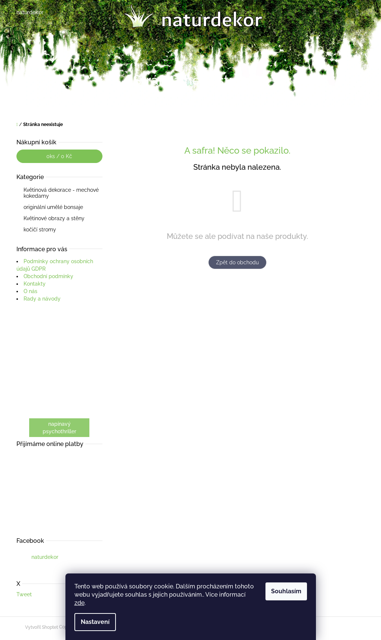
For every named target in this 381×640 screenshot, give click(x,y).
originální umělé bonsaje (54, 207)
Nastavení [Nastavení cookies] (95, 621)
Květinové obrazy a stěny (55, 218)
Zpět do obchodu (237, 262)
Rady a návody (42, 299)
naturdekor (44, 557)
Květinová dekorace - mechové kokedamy (61, 193)
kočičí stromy (41, 230)
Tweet (24, 594)
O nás (30, 291)
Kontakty (35, 284)
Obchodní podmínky (48, 276)
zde (79, 602)
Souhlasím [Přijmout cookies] (286, 591)
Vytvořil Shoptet (41, 627)
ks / (59, 156)
